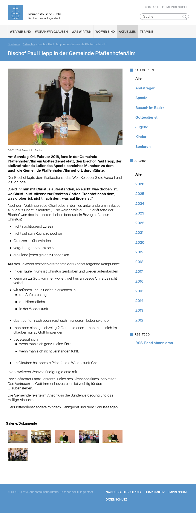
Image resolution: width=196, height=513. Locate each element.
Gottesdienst (146, 118)
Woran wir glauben (51, 32)
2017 (139, 272)
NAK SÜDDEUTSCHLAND (123, 493)
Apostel (141, 98)
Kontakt (151, 7)
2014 (139, 301)
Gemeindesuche (175, 7)
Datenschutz (116, 500)
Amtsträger (145, 89)
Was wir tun (81, 32)
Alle (138, 79)
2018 (139, 262)
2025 (139, 194)
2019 (139, 253)
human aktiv (155, 493)
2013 (139, 311)
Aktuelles (127, 32)
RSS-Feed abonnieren (154, 343)
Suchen (184, 17)
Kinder (140, 137)
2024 (139, 204)
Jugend (141, 128)
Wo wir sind (105, 32)
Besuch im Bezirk (149, 108)
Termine (146, 32)
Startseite (14, 45)
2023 (139, 214)
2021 (139, 233)
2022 (139, 223)
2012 (139, 321)
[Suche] (164, 17)
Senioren (143, 147)
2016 (139, 282)
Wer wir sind (20, 32)
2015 (139, 291)
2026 (139, 184)
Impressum (177, 493)
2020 (139, 243)
